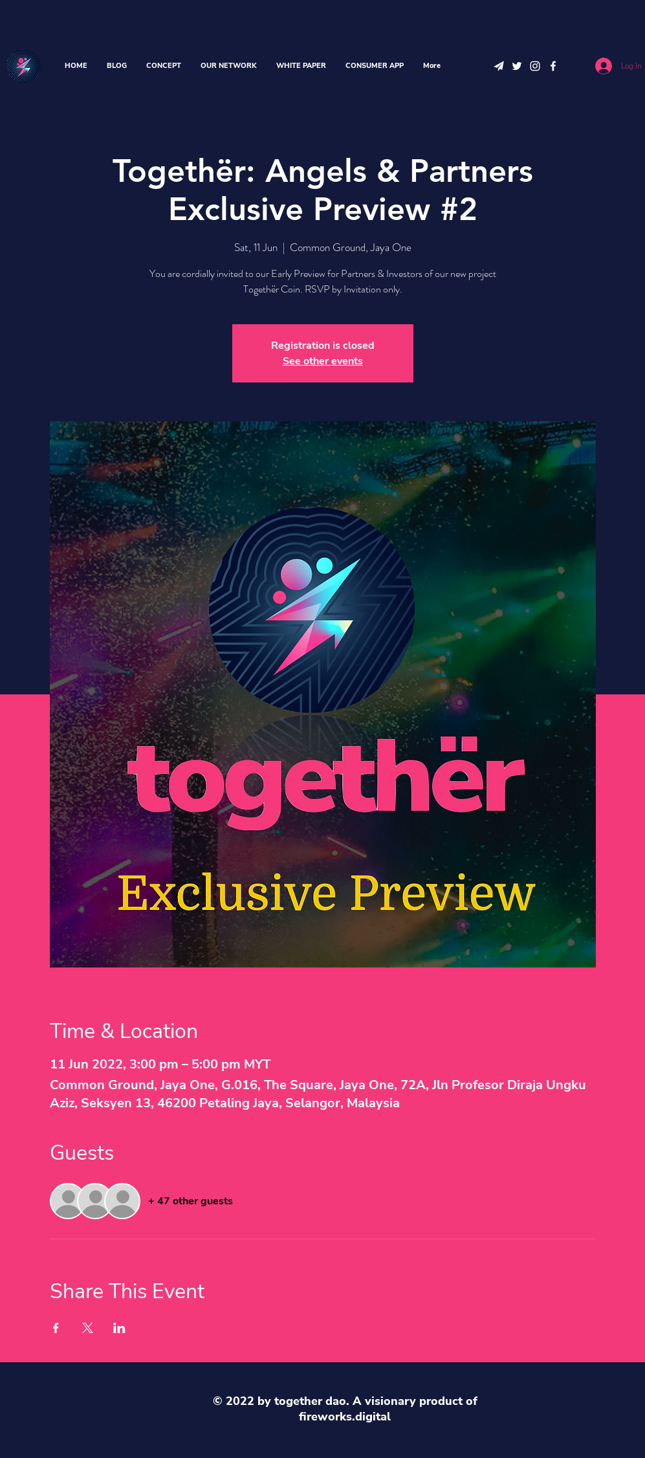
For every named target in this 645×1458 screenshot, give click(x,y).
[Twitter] (516, 66)
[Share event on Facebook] (56, 1328)
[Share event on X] (88, 1328)
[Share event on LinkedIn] (119, 1328)
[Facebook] (553, 66)
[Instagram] (535, 66)
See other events (323, 361)
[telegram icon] (498, 66)
